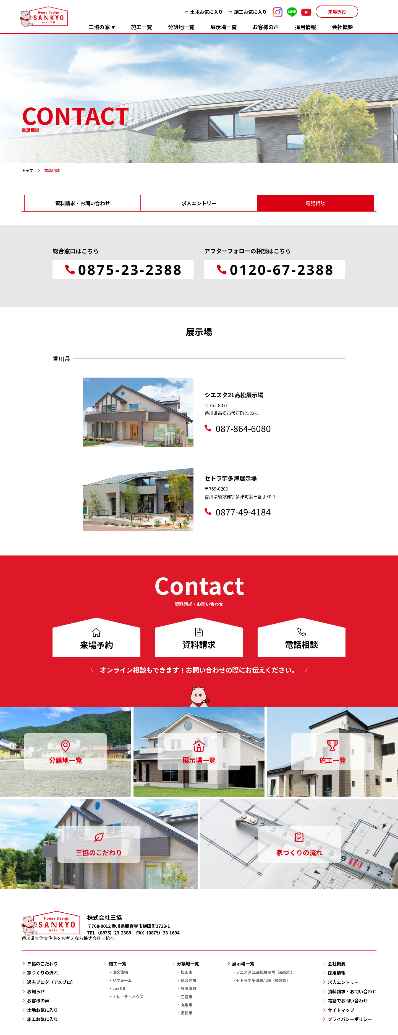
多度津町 (188, 988)
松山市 (186, 972)
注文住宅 (120, 972)
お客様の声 (266, 26)
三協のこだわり (42, 963)
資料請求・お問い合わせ (82, 203)
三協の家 (99, 26)
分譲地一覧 (181, 26)
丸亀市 (186, 1004)
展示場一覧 (223, 26)
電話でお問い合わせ (348, 1000)
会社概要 (342, 26)
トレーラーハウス (127, 996)
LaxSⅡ (119, 988)
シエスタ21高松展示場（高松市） (265, 972)
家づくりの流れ (42, 972)
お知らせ (36, 991)
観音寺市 (188, 980)
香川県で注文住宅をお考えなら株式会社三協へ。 (70, 935)
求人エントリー (199, 203)
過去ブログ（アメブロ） (51, 982)
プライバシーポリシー (350, 1019)
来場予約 (337, 11)
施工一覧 (141, 26)
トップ (27, 170)
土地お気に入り (206, 11)
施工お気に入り (250, 11)
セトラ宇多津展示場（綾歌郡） (263, 980)
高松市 (186, 1012)
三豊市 (186, 996)
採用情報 (305, 26)
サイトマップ (341, 1010)
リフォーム (122, 980)
